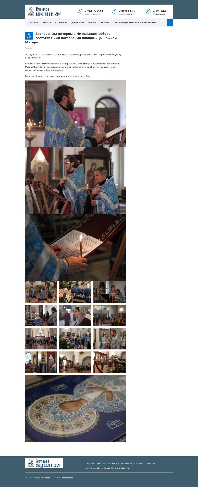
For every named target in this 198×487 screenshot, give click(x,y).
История (94, 22)
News (29, 48)
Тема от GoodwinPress (63, 478)
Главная (34, 22)
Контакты (108, 22)
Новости (47, 22)
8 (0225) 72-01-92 (94, 10)
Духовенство (79, 22)
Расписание (62, 22)
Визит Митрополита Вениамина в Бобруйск (139, 22)
